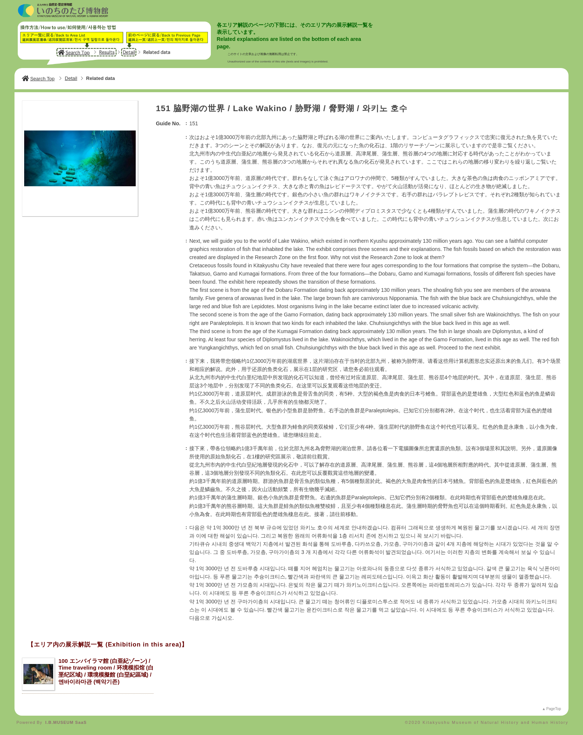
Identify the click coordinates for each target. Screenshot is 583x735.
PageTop (553, 709)
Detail (71, 78)
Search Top (38, 78)
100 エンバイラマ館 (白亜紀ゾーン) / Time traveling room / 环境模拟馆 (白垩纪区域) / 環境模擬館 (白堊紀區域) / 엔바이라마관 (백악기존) (106, 671)
